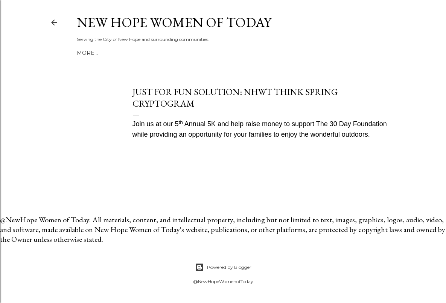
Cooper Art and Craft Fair (194, 53)
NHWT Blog (129, 53)
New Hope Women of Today (174, 22)
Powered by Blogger (223, 267)
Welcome (92, 53)
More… (251, 53)
